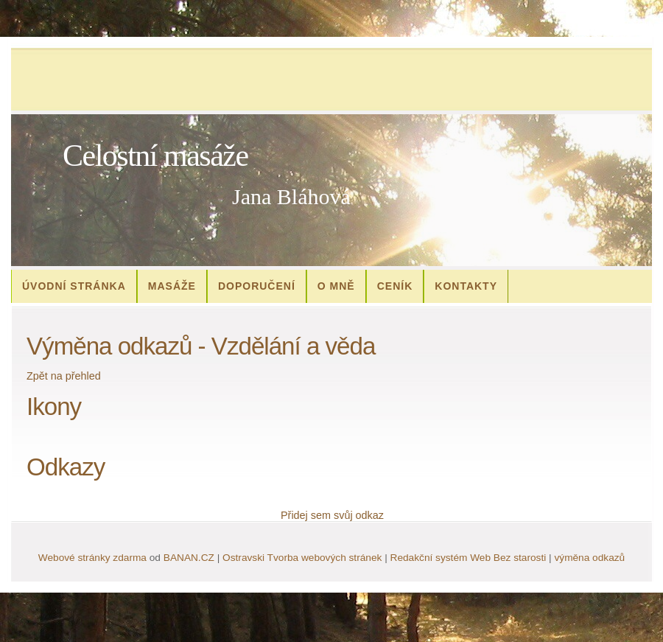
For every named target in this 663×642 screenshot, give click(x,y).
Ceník (395, 286)
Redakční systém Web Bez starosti (468, 557)
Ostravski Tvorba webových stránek (302, 557)
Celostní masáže (155, 155)
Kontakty (466, 286)
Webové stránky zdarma (92, 557)
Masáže (172, 286)
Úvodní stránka (74, 286)
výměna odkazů (589, 557)
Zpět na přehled (64, 376)
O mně (336, 286)
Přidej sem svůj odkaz (332, 515)
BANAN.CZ (189, 557)
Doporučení (256, 286)
